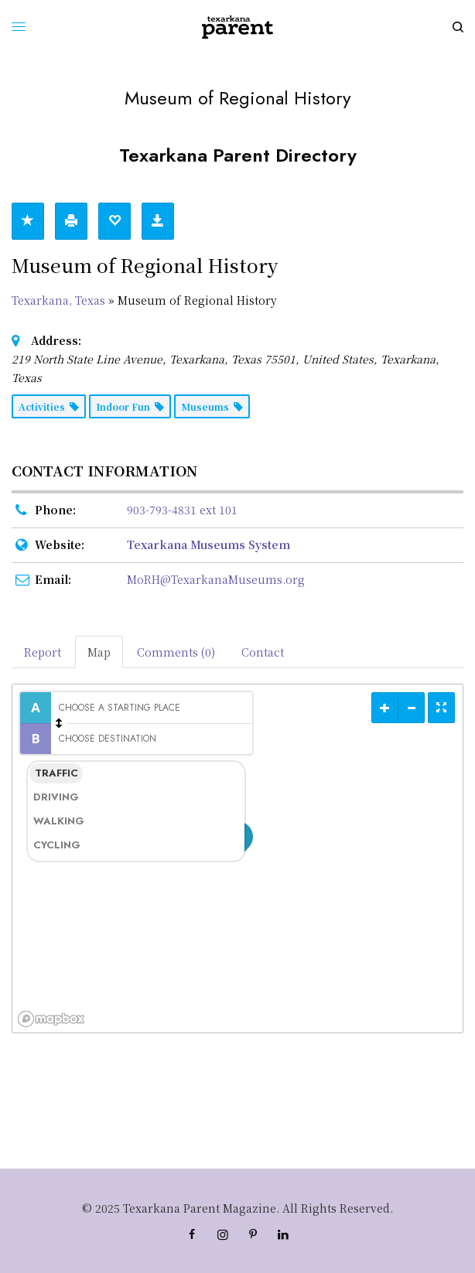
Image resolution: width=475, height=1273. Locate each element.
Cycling (56, 845)
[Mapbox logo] (51, 1019)
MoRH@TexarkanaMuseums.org (216, 579)
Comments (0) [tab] (176, 652)
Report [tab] (42, 652)
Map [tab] (99, 652)
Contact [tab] (262, 652)
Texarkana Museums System (208, 544)
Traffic (56, 773)
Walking (58, 821)
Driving (56, 797)
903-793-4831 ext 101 (182, 509)
